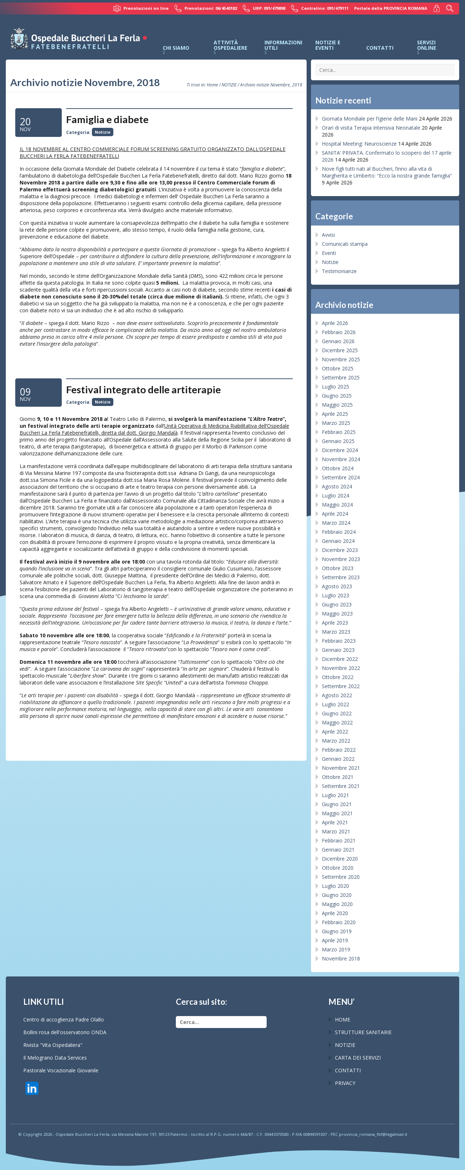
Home (212, 85)
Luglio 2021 (335, 795)
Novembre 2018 (341, 958)
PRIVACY (345, 1083)
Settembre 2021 (341, 786)
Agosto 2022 (337, 695)
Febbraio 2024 (339, 531)
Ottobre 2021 (337, 776)
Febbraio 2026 (339, 332)
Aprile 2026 (335, 323)
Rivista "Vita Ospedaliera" (52, 1044)
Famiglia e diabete (107, 119)
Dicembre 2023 (340, 550)
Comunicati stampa (345, 243)
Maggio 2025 (337, 404)
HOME (342, 1019)
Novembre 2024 (341, 459)
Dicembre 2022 (340, 658)
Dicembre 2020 (340, 858)
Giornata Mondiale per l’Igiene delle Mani (369, 118)
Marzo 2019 (336, 949)
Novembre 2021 (341, 767)
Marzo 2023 (336, 631)
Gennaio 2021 (338, 849)
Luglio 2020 (335, 885)
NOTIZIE (229, 85)
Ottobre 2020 (337, 867)
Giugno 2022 (337, 713)
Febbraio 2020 (339, 922)
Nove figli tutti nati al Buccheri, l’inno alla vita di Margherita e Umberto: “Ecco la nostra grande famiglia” (387, 172)
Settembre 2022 (341, 686)
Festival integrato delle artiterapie (143, 389)
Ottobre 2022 (337, 677)
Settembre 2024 (341, 477)
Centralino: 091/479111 (319, 8)
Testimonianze (339, 271)
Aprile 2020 (335, 913)
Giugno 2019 (337, 931)
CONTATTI (348, 1070)
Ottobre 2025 (337, 368)
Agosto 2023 (337, 586)
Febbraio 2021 (339, 840)
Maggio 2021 (337, 813)
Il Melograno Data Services (55, 1057)
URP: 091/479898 (264, 8)
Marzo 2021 (336, 831)
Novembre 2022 (341, 668)
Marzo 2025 (336, 422)
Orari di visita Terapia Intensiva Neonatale (371, 127)
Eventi (329, 252)
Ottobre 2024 (337, 468)
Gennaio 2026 (338, 341)
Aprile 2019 (335, 940)
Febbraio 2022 (339, 749)
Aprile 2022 (335, 731)
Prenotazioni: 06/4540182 (205, 8)
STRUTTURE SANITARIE (363, 1032)
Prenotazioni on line (141, 8)
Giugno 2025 (337, 395)
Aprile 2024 (335, 513)
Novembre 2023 (341, 559)
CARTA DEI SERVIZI (358, 1057)
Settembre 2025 (341, 377)
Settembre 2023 (341, 577)
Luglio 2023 (335, 595)
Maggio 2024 (337, 504)
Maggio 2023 (337, 613)
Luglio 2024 (335, 495)
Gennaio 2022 (338, 758)
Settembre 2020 (341, 876)
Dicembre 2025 (340, 350)
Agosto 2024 (337, 486)
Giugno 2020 (337, 894)
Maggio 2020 (337, 904)
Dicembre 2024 (340, 450)
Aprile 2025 (335, 413)
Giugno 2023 (337, 604)
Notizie (102, 132)
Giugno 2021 (337, 804)
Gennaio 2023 (338, 649)
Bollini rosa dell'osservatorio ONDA (64, 1032)
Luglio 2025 (335, 386)
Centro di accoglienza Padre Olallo (63, 1019)
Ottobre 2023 (337, 568)
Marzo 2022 (336, 740)
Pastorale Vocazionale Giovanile (60, 1070)
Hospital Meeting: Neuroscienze (359, 143)
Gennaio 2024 (338, 540)
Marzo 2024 (336, 522)
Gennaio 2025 (338, 441)
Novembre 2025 (341, 359)
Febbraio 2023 (339, 640)
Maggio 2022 (337, 722)
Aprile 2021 (335, 822)
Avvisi (328, 234)
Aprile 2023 (335, 622)
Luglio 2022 (335, 704)
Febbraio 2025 (339, 431)
